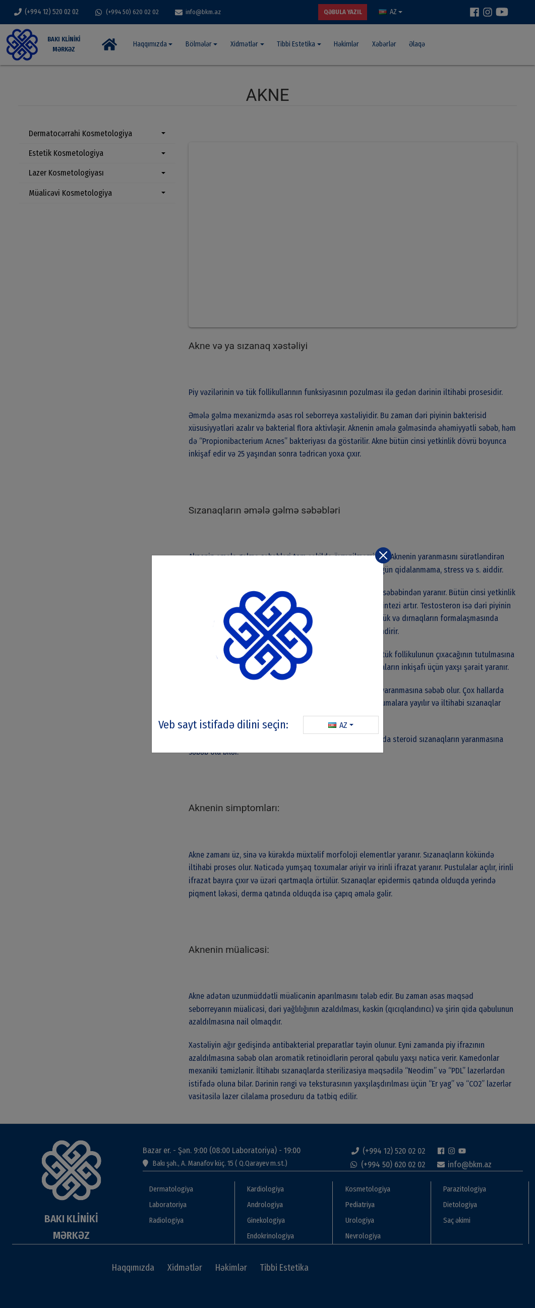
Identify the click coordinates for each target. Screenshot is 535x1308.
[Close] (383, 555)
